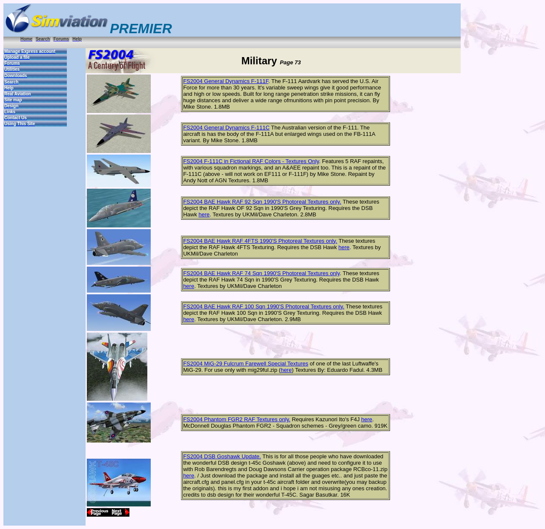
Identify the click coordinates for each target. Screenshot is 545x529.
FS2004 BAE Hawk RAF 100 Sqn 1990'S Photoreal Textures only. (263, 306)
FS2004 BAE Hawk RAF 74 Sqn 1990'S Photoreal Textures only (261, 273)
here (203, 214)
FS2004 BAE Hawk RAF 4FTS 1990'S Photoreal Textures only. (260, 241)
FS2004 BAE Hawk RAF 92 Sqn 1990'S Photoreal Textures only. (262, 201)
